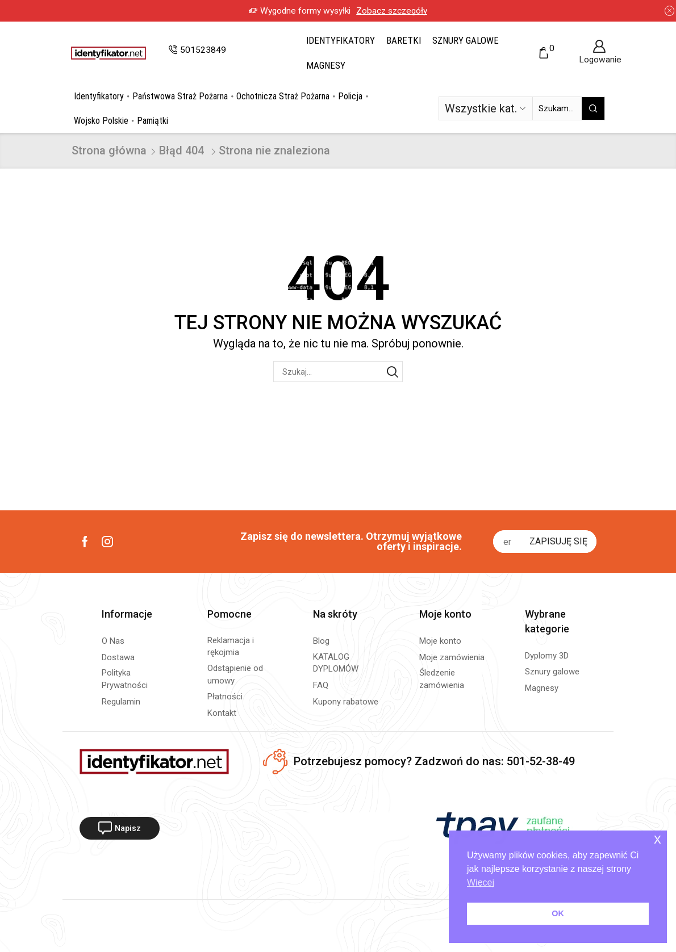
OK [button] (558, 913)
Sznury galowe (465, 40)
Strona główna (109, 150)
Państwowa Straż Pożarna (180, 96)
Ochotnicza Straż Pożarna (282, 96)
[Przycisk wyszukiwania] (593, 108)
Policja (350, 96)
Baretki (403, 40)
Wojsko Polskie (101, 120)
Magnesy (325, 65)
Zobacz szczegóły (391, 11)
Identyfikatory (340, 40)
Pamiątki (152, 120)
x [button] (657, 838)
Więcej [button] (480, 882)
